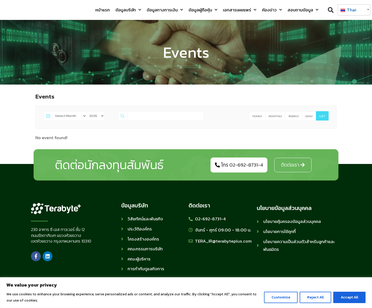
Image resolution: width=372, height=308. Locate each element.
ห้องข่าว (272, 10)
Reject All (315, 297)
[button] (330, 10)
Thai (348, 9)
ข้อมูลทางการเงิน (165, 10)
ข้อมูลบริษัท (128, 10)
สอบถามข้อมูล (303, 10)
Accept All (349, 297)
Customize (281, 297)
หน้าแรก (102, 9)
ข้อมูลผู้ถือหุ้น (203, 10)
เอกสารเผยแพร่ (239, 10)
